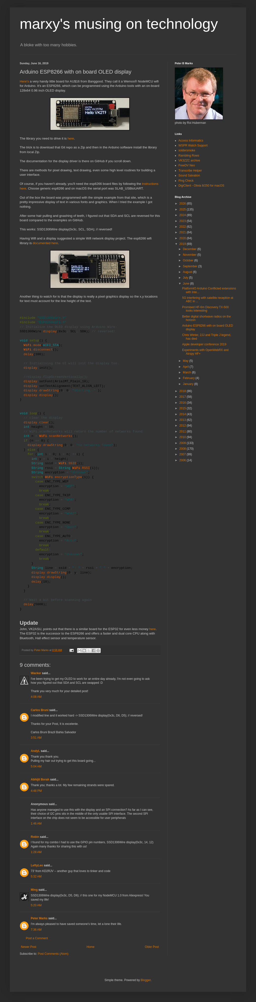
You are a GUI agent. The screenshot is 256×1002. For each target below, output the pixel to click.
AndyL (35, 751)
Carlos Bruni (39, 710)
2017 (183, 396)
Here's (24, 81)
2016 (183, 402)
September (190, 266)
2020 (183, 238)
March (187, 372)
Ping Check (185, 180)
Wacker (36, 673)
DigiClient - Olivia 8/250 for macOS (201, 185)
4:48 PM (36, 791)
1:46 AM (36, 823)
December (190, 249)
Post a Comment (37, 938)
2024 (183, 215)
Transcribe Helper (190, 170)
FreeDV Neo (186, 165)
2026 (183, 203)
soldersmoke (186, 150)
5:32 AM (36, 876)
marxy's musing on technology (119, 24)
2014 (183, 414)
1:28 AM (36, 852)
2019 (183, 244)
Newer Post (28, 947)
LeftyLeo (37, 865)
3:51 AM (36, 737)
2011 (183, 431)
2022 (183, 226)
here (70, 138)
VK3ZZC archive (189, 160)
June (186, 283)
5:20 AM (36, 905)
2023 (183, 221)
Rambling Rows (188, 155)
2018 (183, 391)
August (188, 272)
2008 (183, 448)
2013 (183, 420)
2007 (183, 454)
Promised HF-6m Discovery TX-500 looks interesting (205, 308)
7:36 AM (36, 929)
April (186, 366)
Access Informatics (190, 140)
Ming (34, 889)
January (188, 384)
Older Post (152, 947)
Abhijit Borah (40, 779)
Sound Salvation (189, 175)
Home (91, 947)
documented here (45, 243)
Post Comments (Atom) (53, 953)
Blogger (146, 980)
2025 (183, 209)
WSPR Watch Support (193, 145)
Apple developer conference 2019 (204, 344)
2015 (183, 408)
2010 (183, 437)
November (190, 254)
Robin (35, 837)
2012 (183, 425)
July (186, 277)
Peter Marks (39, 918)
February (189, 378)
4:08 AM (36, 697)
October (188, 260)
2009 (183, 443)
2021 (183, 232)
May (186, 361)
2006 (183, 460)
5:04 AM (36, 766)
